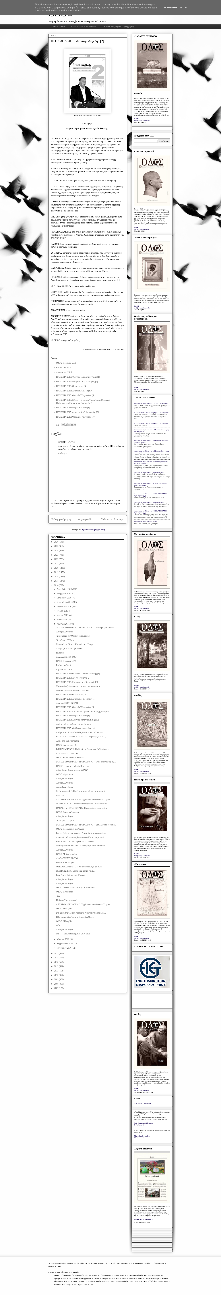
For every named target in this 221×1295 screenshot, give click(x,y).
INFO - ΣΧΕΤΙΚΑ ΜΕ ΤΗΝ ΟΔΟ (84, 27)
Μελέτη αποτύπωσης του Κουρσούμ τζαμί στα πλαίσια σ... (81, 846)
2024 (56, 550)
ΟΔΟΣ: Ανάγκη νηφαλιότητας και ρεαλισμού (75, 887)
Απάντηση (62, 453)
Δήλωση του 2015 (64, 372)
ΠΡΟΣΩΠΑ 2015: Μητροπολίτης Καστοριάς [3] (77, 381)
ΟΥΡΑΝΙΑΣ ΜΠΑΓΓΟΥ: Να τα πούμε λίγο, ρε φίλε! (79, 867)
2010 (56, 975)
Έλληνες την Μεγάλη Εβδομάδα (70, 648)
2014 (56, 958)
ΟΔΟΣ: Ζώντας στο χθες (66, 745)
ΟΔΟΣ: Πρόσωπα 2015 (66, 363)
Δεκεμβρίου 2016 (64, 589)
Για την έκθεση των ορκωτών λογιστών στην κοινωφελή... (81, 833)
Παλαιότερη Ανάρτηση (112, 519)
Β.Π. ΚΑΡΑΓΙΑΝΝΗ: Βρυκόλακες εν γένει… (76, 841)
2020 (56, 568)
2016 (56, 585)
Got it (183, 7)
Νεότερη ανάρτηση (61, 519)
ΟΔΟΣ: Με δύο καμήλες (66, 854)
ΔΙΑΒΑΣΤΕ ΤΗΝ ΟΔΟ (66, 657)
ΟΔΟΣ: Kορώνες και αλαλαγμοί (70, 829)
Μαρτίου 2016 (63, 939)
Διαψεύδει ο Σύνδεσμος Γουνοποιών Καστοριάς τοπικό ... (81, 837)
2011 (56, 971)
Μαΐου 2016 (62, 619)
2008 (56, 984)
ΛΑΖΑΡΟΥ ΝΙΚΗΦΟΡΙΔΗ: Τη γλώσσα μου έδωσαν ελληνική (83, 799)
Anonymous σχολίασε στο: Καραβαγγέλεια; (149, 472)
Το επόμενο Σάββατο (65, 640)
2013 (56, 962)
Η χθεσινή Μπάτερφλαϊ (66, 900)
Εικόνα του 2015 (63, 367)
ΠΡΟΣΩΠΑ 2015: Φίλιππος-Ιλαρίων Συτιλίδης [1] (78, 377)
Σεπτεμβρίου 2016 (65, 602)
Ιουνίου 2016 (63, 615)
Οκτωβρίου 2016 (64, 598)
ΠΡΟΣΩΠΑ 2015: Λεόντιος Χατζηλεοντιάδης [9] (77, 412)
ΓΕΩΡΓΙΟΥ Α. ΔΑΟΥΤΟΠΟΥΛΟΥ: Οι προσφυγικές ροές (81, 736)
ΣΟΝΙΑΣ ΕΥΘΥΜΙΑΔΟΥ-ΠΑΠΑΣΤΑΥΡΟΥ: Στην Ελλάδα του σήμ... (86, 825)
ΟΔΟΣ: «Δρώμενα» (64, 774)
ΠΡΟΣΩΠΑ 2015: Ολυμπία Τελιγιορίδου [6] (75, 395)
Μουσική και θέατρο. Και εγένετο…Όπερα (74, 644)
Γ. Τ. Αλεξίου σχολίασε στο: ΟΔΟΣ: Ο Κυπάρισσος (151, 412)
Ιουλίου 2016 (63, 611)
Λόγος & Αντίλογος (64, 632)
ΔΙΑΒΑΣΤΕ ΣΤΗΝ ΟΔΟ (67, 703)
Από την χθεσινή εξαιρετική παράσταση (73, 724)
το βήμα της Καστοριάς (141, 120)
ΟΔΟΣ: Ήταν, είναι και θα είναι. (70, 757)
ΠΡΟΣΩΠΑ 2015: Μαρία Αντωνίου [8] (73, 408)
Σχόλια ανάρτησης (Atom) (93, 530)
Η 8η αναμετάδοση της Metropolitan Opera (75, 917)
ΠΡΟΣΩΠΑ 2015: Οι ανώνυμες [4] (71, 386)
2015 (56, 953)
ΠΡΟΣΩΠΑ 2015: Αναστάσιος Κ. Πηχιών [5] (75, 391)
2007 (56, 988)
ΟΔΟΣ (136, 119)
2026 (56, 542)
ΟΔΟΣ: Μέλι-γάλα (64, 921)
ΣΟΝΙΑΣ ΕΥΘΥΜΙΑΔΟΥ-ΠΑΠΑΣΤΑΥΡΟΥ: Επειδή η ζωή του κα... (85, 627)
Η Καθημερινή (139, 1125)
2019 (56, 572)
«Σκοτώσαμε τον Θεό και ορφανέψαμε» (73, 636)
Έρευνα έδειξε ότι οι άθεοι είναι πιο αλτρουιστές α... (78, 686)
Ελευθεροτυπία (139, 1138)
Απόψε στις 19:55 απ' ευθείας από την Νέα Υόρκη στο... (80, 732)
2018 (56, 576)
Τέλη (58, 896)
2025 (56, 546)
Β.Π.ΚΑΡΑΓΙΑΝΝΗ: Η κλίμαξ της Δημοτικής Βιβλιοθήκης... (82, 749)
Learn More (170, 7)
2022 (56, 559)
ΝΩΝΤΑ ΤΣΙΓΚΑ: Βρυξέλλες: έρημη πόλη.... (75, 871)
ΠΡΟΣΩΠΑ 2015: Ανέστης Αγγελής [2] (73, 678)
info (58, 925)
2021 (56, 563)
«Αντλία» (60, 795)
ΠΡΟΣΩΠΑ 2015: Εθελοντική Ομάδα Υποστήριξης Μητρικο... (83, 711)
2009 (56, 979)
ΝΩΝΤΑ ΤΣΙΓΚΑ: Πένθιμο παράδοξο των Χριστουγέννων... (82, 804)
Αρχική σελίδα (85, 519)
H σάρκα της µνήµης (65, 862)
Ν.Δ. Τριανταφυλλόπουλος (143, 1123)
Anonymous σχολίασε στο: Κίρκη (145, 521)
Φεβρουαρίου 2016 (65, 943)
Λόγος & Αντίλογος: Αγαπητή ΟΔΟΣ (72, 770)
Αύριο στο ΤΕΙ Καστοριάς (67, 741)
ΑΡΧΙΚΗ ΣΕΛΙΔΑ (58, 27)
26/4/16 (71, 442)
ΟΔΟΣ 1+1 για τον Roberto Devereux (72, 766)
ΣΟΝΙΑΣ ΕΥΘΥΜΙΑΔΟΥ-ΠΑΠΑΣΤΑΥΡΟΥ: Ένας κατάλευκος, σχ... (86, 762)
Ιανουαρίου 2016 (64, 948)
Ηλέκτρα (60, 653)
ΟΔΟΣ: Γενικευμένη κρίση (67, 812)
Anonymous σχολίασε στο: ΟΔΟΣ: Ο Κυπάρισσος (151, 403)
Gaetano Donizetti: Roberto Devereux (72, 690)
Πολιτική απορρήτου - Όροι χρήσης (118, 27)
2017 (56, 581)
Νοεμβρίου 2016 (64, 593)
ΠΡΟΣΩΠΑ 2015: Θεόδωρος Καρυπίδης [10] (75, 417)
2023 (56, 555)
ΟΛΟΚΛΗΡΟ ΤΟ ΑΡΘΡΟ (143, 1219)
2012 (56, 966)
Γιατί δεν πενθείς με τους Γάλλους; (71, 875)
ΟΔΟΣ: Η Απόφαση (64, 892)
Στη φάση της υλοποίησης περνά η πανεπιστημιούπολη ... (81, 913)
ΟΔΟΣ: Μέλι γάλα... (65, 909)
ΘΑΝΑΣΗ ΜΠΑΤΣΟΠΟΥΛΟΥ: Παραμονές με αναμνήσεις (81, 808)
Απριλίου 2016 (63, 624)
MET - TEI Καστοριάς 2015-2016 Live (73, 934)
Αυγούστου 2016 (64, 606)
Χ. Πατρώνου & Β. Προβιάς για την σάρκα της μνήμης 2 (80, 791)
